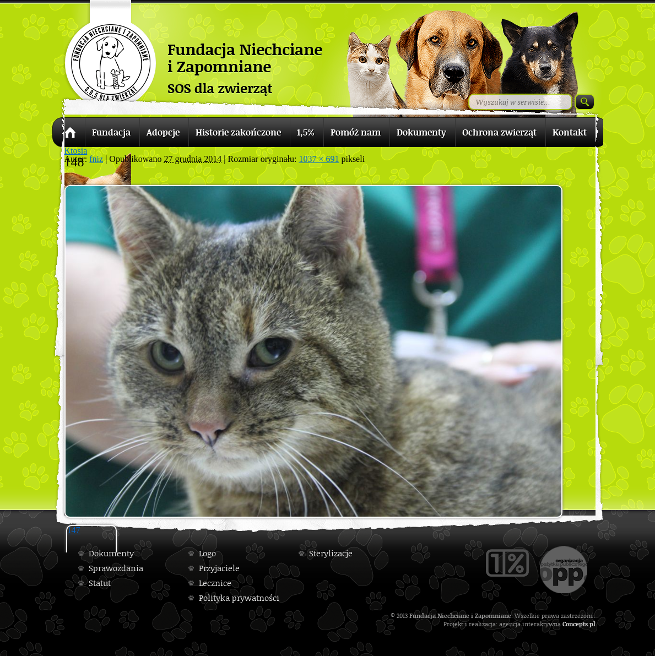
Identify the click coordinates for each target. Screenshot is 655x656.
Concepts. (575, 624)
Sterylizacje (331, 553)
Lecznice (215, 583)
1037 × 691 (319, 159)
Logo (207, 553)
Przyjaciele (219, 568)
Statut (100, 583)
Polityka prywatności (239, 598)
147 (73, 530)
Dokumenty (111, 553)
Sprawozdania (116, 568)
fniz (96, 159)
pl (592, 624)
